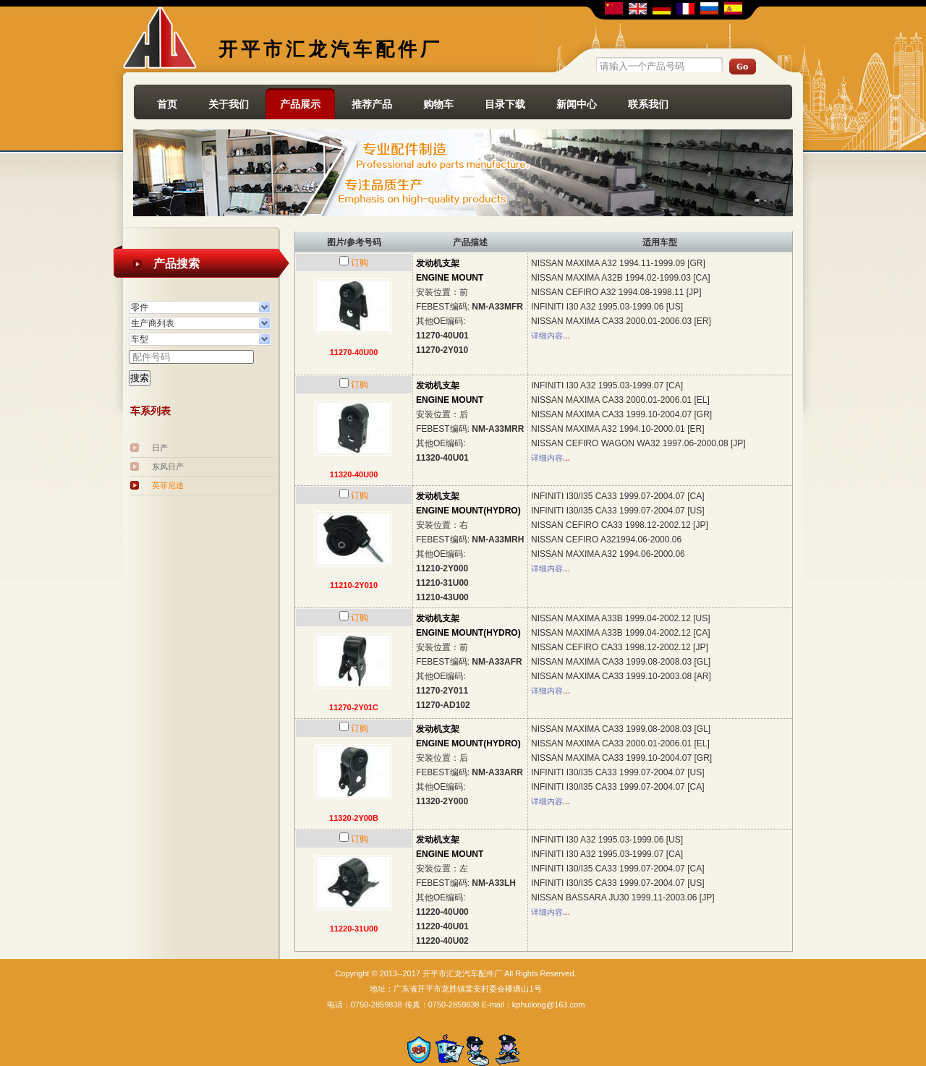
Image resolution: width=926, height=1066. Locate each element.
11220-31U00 (354, 928)
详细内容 (547, 335)
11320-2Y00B (353, 818)
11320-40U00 (354, 474)
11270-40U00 (354, 352)
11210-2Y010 (354, 585)
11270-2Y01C (353, 707)
